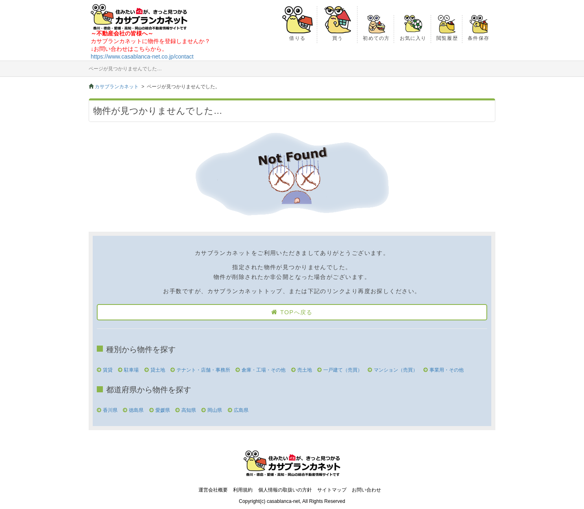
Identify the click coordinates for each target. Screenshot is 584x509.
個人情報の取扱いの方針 (285, 490)
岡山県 (214, 410)
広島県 (241, 410)
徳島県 (136, 410)
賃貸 (108, 370)
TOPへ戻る (296, 312)
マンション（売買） (396, 370)
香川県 (110, 410)
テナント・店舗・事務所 (203, 370)
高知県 (188, 410)
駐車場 (131, 370)
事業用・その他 (446, 370)
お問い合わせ (366, 490)
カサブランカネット (117, 86)
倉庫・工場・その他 (263, 370)
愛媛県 (162, 410)
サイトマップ (331, 490)
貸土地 (157, 370)
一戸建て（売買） (342, 370)
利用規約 (243, 490)
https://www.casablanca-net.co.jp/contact (142, 56)
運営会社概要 (213, 490)
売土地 (304, 370)
